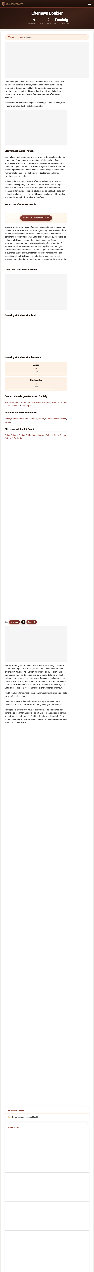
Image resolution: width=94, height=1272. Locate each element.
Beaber (13, 803)
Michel (16, 386)
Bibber (13, 739)
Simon (63, 383)
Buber (12, 668)
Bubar (12, 790)
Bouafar (13, 752)
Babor (56, 416)
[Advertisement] (47, 59)
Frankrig (19, 323)
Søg (70, 1060)
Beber (12, 835)
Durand (39, 383)
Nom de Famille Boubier (23, 888)
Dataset (66, 1144)
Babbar (22, 416)
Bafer (14, 419)
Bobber (14, 399)
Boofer (13, 732)
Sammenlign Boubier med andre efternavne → (33, 1041)
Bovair (13, 764)
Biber (12, 745)
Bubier (13, 610)
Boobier (13, 597)
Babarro (14, 416)
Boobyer (13, 700)
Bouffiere (14, 823)
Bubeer (13, 622)
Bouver (56, 399)
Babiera (41, 416)
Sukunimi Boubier (21, 932)
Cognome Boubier (21, 899)
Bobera (13, 810)
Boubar (41, 399)
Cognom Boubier (20, 905)
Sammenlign (53, 1144)
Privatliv (77, 1144)
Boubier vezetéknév (22, 938)
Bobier (27, 399)
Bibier (12, 693)
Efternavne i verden (15, 37)
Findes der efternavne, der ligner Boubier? (26, 481)
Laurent (8, 386)
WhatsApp (14, 489)
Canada (19, 329)
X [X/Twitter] (23, 489)
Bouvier (63, 399)
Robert (24, 383)
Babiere (49, 416)
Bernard (15, 383)
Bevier (13, 706)
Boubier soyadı (20, 954)
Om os (27, 1144)
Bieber (13, 758)
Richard (31, 383)
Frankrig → (26, 386)
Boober (34, 399)
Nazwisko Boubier (21, 916)
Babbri (29, 416)
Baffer (20, 419)
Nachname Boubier (21, 893)
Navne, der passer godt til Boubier (25, 860)
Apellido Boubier (20, 877)
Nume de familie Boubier (24, 943)
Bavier (13, 784)
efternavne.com (47, 1134)
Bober (21, 399)
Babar (7, 416)
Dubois (47, 383)
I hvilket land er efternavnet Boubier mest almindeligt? (31, 436)
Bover (12, 771)
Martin (8, 383)
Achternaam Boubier (22, 921)
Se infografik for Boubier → (68, 1041)
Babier (7, 399)
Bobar (12, 777)
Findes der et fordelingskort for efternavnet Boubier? (30, 472)
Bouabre (13, 816)
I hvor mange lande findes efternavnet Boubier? (28, 455)
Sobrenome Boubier (22, 910)
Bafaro (8, 419)
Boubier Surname (21, 882)
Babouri (63, 416)
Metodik (17, 1144)
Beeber (13, 842)
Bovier (7, 403)
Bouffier (48, 399)
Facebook (31, 489)
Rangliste (39, 1144)
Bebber (13, 829)
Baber (35, 416)
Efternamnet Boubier (22, 949)
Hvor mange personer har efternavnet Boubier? (28, 464)
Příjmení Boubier (20, 927)
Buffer (13, 797)
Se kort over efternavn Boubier (36, 218)
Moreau (55, 383)
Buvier (13, 687)
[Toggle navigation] (89, 3)
